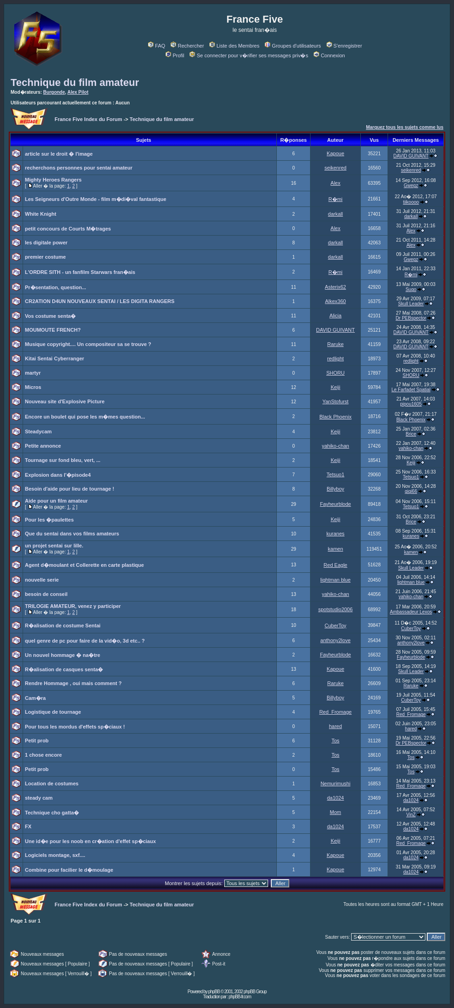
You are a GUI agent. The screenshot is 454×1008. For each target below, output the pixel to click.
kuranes (335, 533)
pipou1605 (411, 404)
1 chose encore (43, 755)
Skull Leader (411, 303)
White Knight (40, 214)
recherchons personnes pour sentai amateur (78, 167)
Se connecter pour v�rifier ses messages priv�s (249, 55)
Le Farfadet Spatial (410, 389)
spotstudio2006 (335, 609)
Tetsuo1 (336, 474)
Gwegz (411, 185)
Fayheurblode (335, 504)
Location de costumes (51, 783)
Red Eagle (335, 565)
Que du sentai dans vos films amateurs (72, 533)
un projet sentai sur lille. (54, 545)
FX (28, 826)
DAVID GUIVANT (411, 155)
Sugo (411, 289)
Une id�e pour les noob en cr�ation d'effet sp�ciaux (90, 841)
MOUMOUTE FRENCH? (53, 330)
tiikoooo (410, 202)
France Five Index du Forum (88, 119)
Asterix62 (335, 287)
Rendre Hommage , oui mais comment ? (73, 683)
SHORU (335, 373)
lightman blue (335, 580)
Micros (33, 387)
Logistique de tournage (53, 712)
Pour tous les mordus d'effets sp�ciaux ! (75, 726)
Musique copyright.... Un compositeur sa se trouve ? (88, 344)
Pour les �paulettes (49, 519)
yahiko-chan (335, 446)
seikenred (335, 167)
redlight (335, 358)
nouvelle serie (42, 580)
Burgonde (54, 92)
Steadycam (38, 431)
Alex (335, 183)
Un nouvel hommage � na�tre (62, 655)
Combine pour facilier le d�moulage (69, 870)
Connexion (329, 55)
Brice (411, 434)
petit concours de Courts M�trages (68, 228)
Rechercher (187, 46)
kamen (335, 549)
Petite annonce (43, 446)
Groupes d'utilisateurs (293, 46)
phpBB (214, 991)
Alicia (335, 315)
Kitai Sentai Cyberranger (54, 358)
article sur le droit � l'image (59, 154)
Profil (175, 55)
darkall (335, 214)
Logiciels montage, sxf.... (55, 855)
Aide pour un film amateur (56, 501)
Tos (335, 740)
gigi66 (411, 491)
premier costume (45, 257)
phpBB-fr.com (239, 996)
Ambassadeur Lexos (411, 611)
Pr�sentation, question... (55, 287)
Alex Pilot (78, 92)
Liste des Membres (234, 46)
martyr (33, 373)
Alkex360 (335, 301)
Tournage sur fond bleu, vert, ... (63, 460)
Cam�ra (35, 698)
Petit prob (36, 740)
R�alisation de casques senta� (64, 669)
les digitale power (46, 242)
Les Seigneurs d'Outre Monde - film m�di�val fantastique (95, 199)
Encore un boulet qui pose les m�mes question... (85, 416)
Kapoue (335, 153)
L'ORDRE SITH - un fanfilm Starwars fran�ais (80, 272)
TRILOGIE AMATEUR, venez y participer (73, 606)
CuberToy (335, 625)
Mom (335, 812)
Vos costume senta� (50, 316)
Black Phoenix (335, 416)
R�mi (336, 199)
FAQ (156, 46)
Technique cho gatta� (52, 812)
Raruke (335, 344)
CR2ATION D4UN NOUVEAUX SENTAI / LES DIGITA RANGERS (99, 301)
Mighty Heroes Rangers (53, 179)
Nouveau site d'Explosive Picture (65, 401)
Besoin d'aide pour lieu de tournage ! (69, 489)
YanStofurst (336, 401)
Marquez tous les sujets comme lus (404, 127)
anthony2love (335, 640)
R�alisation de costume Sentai (63, 625)
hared (335, 726)
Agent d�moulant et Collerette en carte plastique (84, 565)
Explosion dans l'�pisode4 (58, 475)
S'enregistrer (344, 46)
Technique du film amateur (75, 82)
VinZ (410, 814)
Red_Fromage (335, 712)
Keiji (335, 387)
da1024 (335, 798)
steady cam (39, 798)
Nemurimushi (336, 783)
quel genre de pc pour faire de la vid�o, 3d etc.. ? (85, 641)
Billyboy (335, 489)
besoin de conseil (46, 594)
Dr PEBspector (411, 318)
